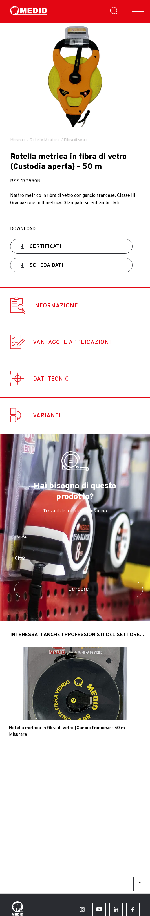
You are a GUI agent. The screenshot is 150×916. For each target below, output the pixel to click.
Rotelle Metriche (45, 140)
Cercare (78, 589)
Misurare (18, 140)
